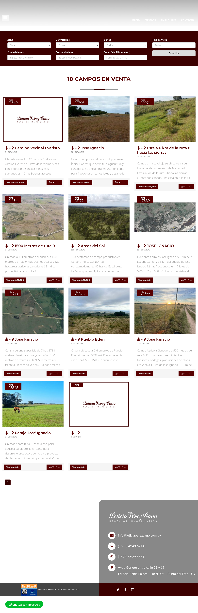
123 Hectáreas (78, 250)
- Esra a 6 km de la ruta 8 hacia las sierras (163, 150)
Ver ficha (54, 182)
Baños (107, 39)
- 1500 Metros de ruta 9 (30, 246)
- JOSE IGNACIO (155, 246)
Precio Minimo (15, 52)
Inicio (136, 20)
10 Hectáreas (143, 156)
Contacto (187, 20)
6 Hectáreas (77, 343)
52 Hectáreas (77, 152)
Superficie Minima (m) (117, 52)
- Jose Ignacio (87, 148)
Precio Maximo (64, 52)
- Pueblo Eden (88, 339)
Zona (10, 39)
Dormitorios (63, 39)
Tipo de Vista (159, 39)
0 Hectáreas (11, 250)
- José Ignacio (153, 339)
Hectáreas (76, 437)
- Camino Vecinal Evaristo (32, 148)
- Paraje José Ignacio (28, 433)
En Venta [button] (150, 20)
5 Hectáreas (11, 152)
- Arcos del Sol (88, 246)
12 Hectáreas (143, 250)
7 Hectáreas (11, 343)
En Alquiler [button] (168, 20)
